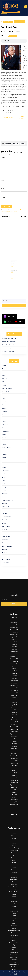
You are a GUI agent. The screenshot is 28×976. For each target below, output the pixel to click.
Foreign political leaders (7, 441)
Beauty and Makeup (7, 388)
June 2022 (14, 888)
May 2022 (14, 890)
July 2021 (14, 915)
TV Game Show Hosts (7, 556)
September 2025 (14, 810)
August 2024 (14, 842)
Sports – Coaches (6, 529)
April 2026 (14, 793)
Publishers (4, 513)
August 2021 (14, 912)
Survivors (4, 543)
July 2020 (14, 944)
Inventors (4, 464)
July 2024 (14, 844)
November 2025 (14, 806)
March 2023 (14, 883)
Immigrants (4, 460)
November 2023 (14, 864)
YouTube (19, 321)
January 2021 (14, 929)
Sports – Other (5, 533)
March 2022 (14, 895)
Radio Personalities (6, 516)
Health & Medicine (6, 447)
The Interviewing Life (7, 546)
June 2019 (14, 968)
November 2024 (14, 835)
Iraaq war (15, 143)
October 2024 (14, 837)
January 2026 (14, 801)
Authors (4, 385)
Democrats (8, 143)
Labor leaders (5, 470)
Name (3, 180)
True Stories (5, 552)
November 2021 (14, 905)
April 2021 (14, 922)
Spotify (7, 321)
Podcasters (4, 503)
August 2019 (14, 963)
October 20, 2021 (7, 31)
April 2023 (14, 881)
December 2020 (14, 932)
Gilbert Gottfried (10, 344)
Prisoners (4, 510)
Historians (4, 454)
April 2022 (14, 893)
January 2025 (14, 830)
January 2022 (14, 900)
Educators (4, 421)
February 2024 (14, 857)
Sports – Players (6, 536)
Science (4, 523)
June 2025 (14, 818)
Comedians (4, 401)
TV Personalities (6, 559)
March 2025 (14, 825)
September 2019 (14, 961)
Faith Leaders (5, 428)
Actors (3, 368)
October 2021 (14, 907)
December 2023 (14, 861)
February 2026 (14, 798)
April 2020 (14, 951)
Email (2, 189)
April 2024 (14, 852)
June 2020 (14, 946)
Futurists (4, 444)
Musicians (4, 497)
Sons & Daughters (6, 526)
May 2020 (14, 949)
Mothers (4, 490)
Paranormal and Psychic (7, 500)
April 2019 (14, 973)
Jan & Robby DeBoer (11, 341)
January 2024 (14, 859)
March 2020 (14, 954)
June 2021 (14, 917)
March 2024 (14, 854)
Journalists (4, 467)
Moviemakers (5, 493)
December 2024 (14, 832)
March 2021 (14, 924)
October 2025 (14, 808)
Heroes (4, 451)
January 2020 (14, 958)
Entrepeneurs (5, 424)
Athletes (4, 382)
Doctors (4, 414)
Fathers (4, 434)
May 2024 (14, 849)
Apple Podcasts (9, 316)
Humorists (4, 457)
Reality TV (4, 520)
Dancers (4, 405)
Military (4, 487)
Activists (4, 365)
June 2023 (14, 876)
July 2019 (14, 966)
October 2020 (14, 937)
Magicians (4, 483)
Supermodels (5, 539)
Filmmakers (4, 437)
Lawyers (4, 477)
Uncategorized (5, 562)
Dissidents (4, 411)
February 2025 (14, 827)
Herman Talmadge (8, 117)
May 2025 (14, 820)
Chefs (3, 398)
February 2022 (14, 898)
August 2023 (14, 871)
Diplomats (4, 408)
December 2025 (14, 803)
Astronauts (4, 378)
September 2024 (14, 839)
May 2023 (14, 878)
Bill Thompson (14, 263)
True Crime (4, 549)
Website (3, 197)
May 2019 (14, 971)
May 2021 (14, 920)
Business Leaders (6, 391)
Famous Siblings (5, 431)
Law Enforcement (6, 474)
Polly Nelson (11, 348)
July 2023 (14, 873)
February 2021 (14, 927)
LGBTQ (4, 480)
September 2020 (14, 939)
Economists (4, 418)
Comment (3, 157)
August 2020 (14, 941)
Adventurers (5, 372)
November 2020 (14, 934)
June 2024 (14, 847)
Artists (3, 375)
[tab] (25, 6)
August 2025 (14, 813)
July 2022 (14, 886)
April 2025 (14, 823)
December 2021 (14, 903)
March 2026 (14, 796)
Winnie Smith (13, 338)
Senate (22, 143)
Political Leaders (8, 21)
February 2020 (14, 956)
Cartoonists (5, 395)
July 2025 (14, 815)
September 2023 (14, 869)
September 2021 (14, 910)
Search (4, 14)
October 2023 (14, 866)
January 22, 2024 (13, 263)
